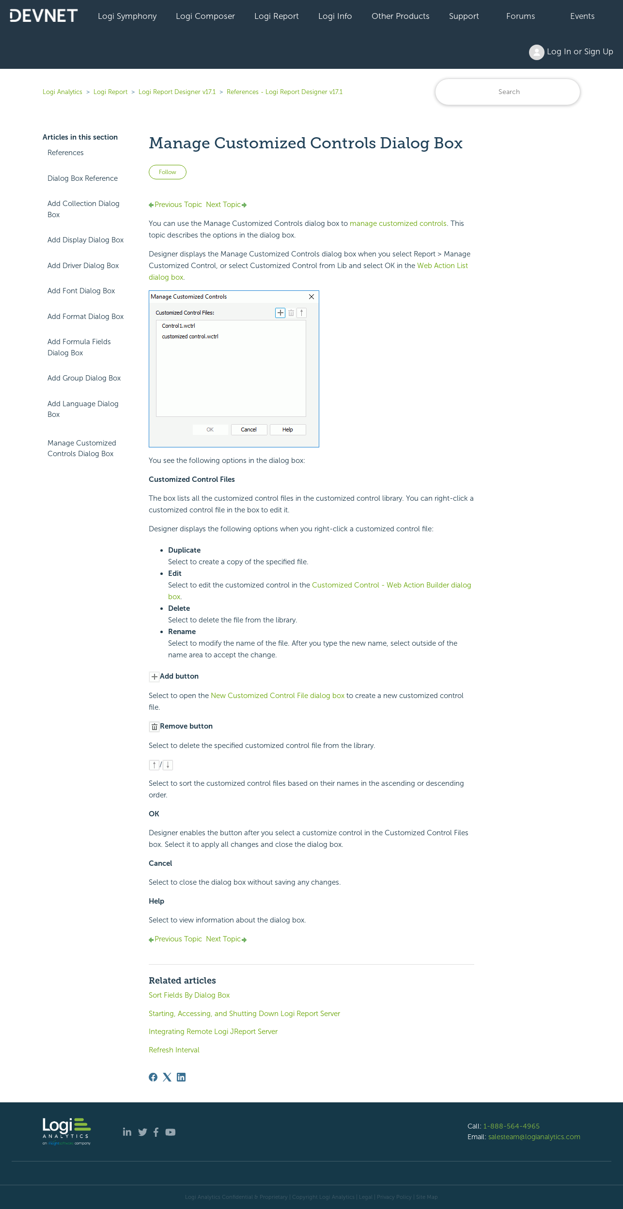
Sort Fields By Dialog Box (189, 995)
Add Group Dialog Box (84, 378)
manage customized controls (398, 223)
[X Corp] (167, 1077)
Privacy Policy (394, 1196)
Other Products (401, 16)
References (65, 152)
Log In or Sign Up (571, 52)
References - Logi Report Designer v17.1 (285, 91)
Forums (520, 16)
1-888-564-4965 (511, 1126)
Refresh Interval (174, 1050)
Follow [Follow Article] (167, 172)
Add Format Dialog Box (85, 316)
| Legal (364, 1196)
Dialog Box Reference (82, 178)
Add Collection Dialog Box (83, 209)
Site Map (427, 1196)
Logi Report (276, 16)
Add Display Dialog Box (85, 240)
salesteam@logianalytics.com (534, 1136)
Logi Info (335, 16)
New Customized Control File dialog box (277, 695)
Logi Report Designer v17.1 (177, 91)
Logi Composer (205, 16)
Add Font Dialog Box (81, 290)
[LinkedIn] (181, 1077)
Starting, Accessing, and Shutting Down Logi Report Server (244, 1013)
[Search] (507, 92)
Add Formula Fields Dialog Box (79, 347)
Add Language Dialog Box (83, 409)
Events (582, 16)
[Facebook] (153, 1077)
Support (464, 16)
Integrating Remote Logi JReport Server (213, 1031)
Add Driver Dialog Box (83, 265)
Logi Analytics (62, 91)
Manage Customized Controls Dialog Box (81, 449)
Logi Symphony (127, 16)
